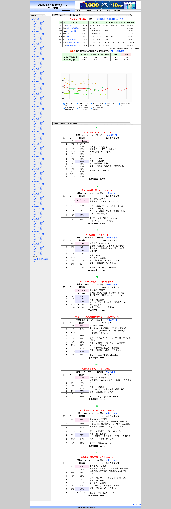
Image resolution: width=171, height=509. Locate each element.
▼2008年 (35, 182)
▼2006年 (35, 207)
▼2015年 (35, 94)
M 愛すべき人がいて (74, 42)
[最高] (115, 19)
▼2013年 (35, 119)
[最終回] (109, 19)
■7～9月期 (37, 24)
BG (67, 34)
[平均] (97, 19)
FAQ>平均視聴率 (117, 51)
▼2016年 (35, 82)
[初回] (102, 19)
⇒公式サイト (112, 135)
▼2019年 (35, 44)
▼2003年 (35, 244)
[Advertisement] (40, 301)
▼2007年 (35, 194)
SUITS (68, 25)
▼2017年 (35, 69)
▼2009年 (35, 169)
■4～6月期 (37, 27)
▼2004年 (35, 232)
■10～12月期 (38, 22)
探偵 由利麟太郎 (72, 28)
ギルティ (69, 37)
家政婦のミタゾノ (72, 39)
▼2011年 (35, 144)
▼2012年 (35, 132)
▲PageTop (137, 504)
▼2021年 (35, 19)
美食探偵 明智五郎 (73, 45)
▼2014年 (35, 107)
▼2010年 (35, 157)
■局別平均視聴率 (40, 259)
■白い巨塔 (37, 262)
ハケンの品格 (71, 31)
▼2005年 (35, 219)
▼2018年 (35, 57)
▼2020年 (35, 32)
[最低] (121, 19)
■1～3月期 (37, 29)
